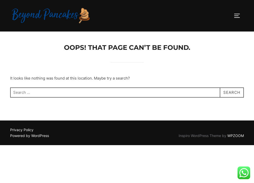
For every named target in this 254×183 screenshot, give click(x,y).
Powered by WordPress (29, 135)
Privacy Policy (21, 130)
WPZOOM (235, 135)
